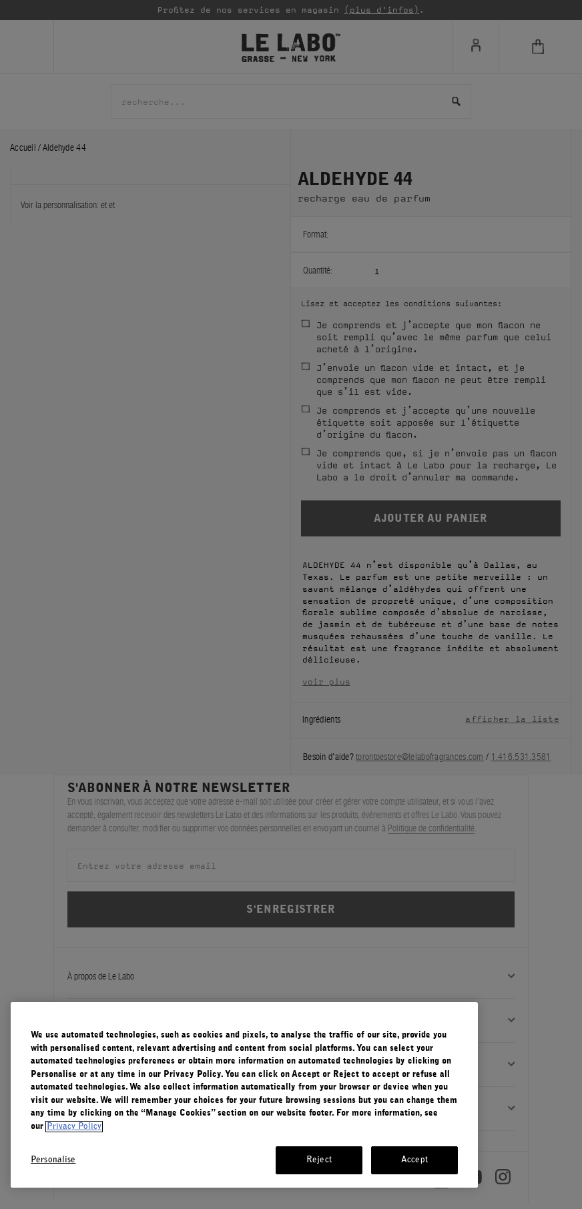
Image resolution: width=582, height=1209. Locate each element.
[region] (244, 1095)
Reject (319, 1160)
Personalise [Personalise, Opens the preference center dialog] (53, 1160)
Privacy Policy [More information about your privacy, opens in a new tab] (74, 1126)
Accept (414, 1160)
